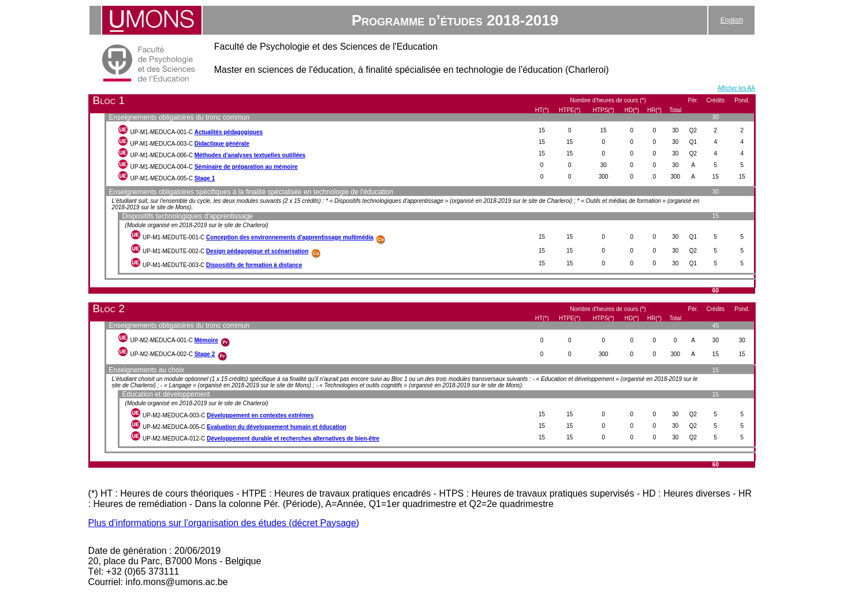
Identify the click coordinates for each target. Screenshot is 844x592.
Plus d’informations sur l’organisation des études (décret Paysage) (224, 523)
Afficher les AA (736, 88)
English (731, 20)
